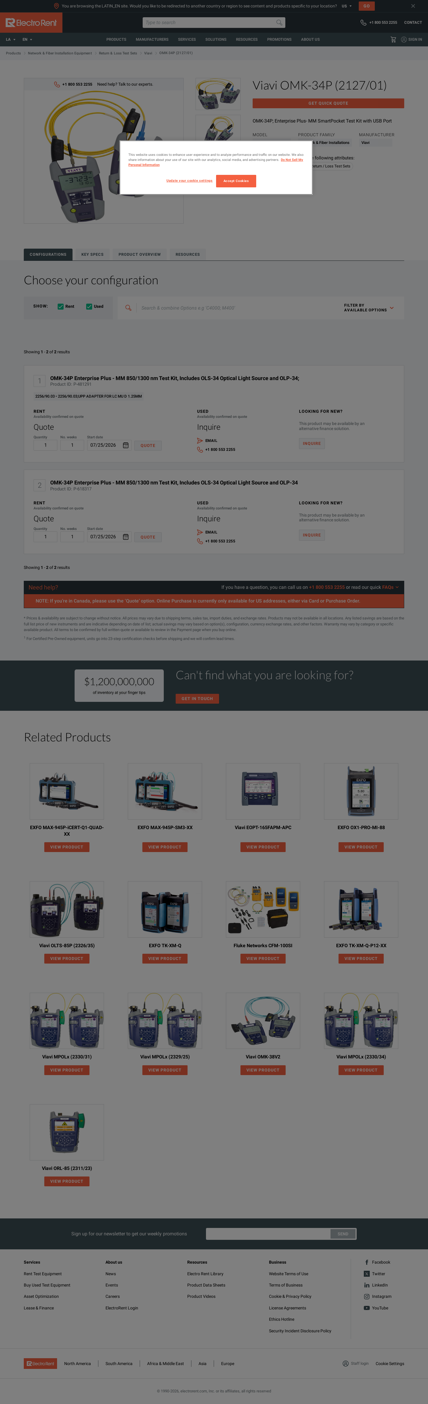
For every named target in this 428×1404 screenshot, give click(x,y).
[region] (216, 167)
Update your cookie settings (189, 180)
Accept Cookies (236, 181)
